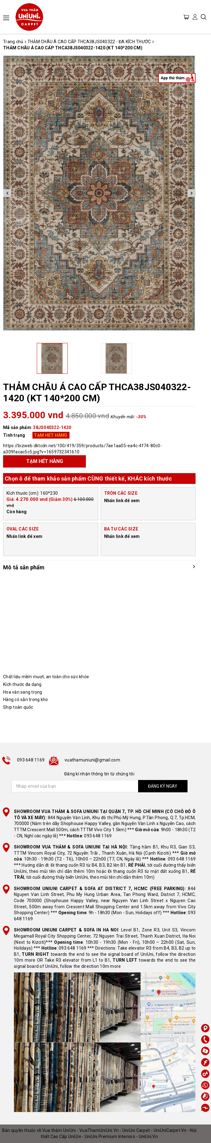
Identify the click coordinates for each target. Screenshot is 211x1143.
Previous (7, 193)
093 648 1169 (30, 759)
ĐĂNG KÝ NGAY (162, 786)
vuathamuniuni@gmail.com (92, 759)
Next (191, 193)
